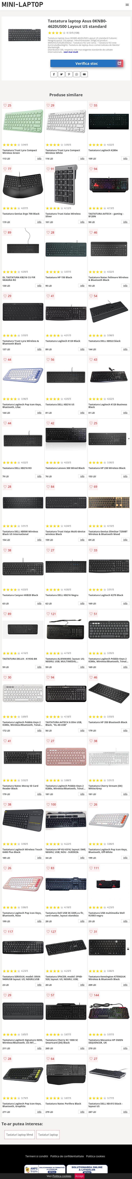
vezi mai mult (71, 51)
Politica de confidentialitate (67, 1156)
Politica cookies (95, 1156)
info (39, 158)
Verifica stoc (99, 63)
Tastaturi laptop (48, 1134)
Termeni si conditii (36, 1156)
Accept (79, 1176)
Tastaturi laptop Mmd (19, 1134)
